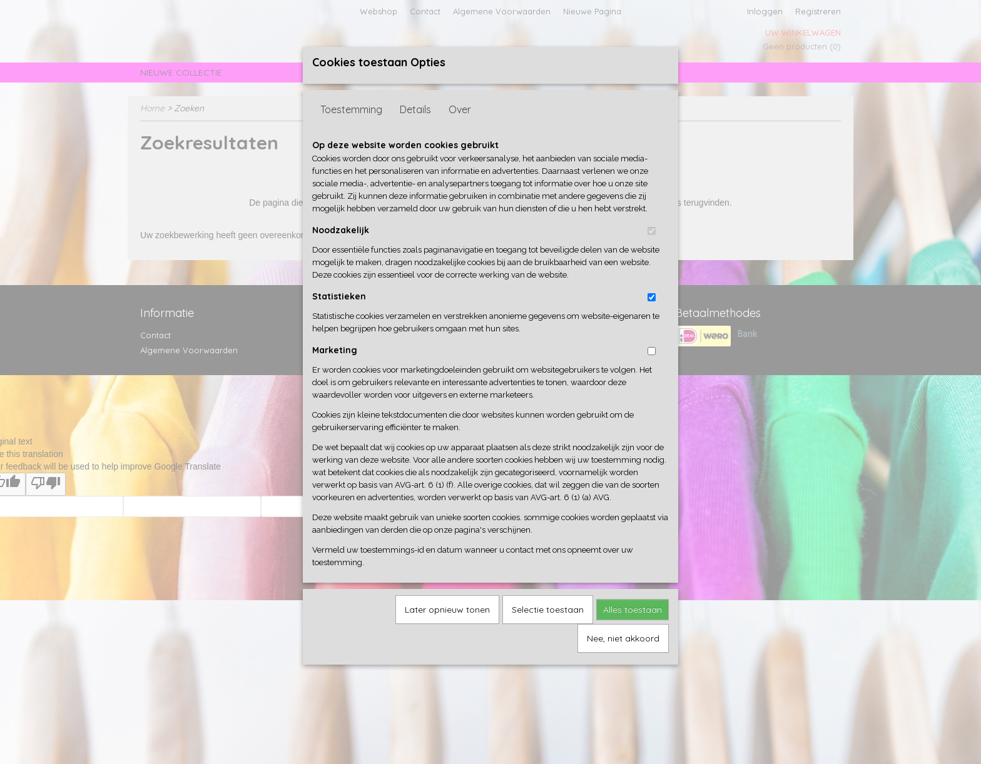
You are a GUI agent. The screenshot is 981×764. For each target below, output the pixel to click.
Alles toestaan (632, 609)
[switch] (652, 231)
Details (415, 109)
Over (460, 109)
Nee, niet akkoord (623, 638)
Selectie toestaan (548, 609)
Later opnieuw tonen (447, 609)
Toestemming (351, 109)
